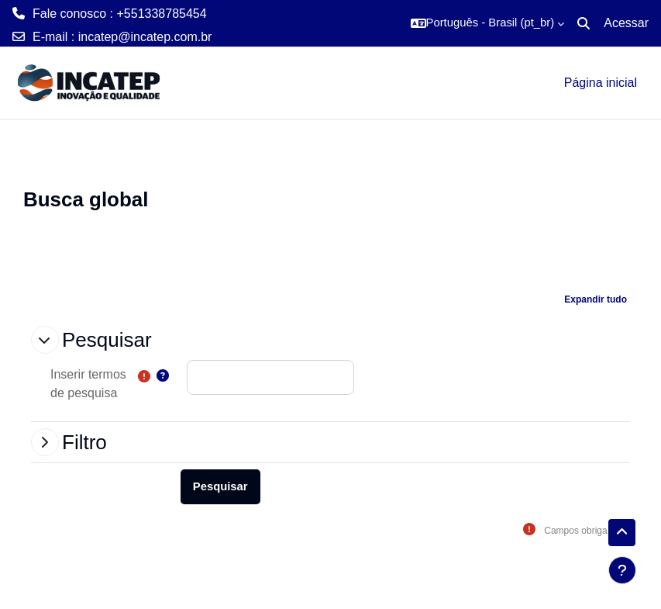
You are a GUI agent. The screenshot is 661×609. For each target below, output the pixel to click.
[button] (487, 23)
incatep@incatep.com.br (145, 36)
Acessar (626, 22)
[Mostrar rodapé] (622, 570)
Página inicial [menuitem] (600, 82)
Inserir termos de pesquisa (88, 384)
